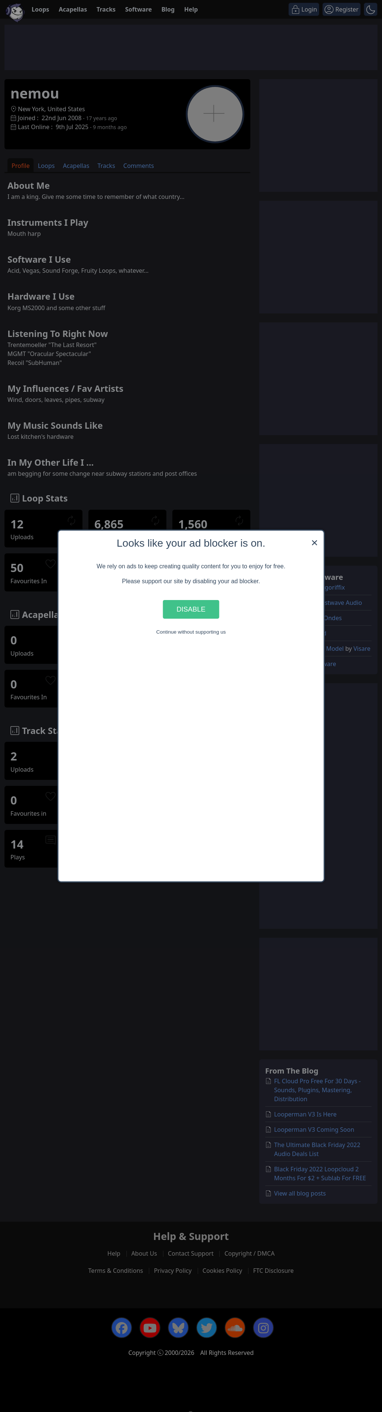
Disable (191, 609)
